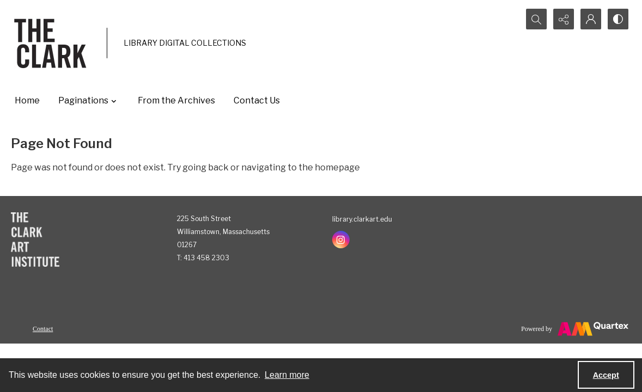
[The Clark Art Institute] (35, 239)
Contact (43, 329)
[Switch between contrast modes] (618, 19)
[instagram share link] (341, 239)
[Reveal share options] (563, 19)
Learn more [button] (287, 374)
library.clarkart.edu (362, 219)
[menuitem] (43, 328)
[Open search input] (536, 19)
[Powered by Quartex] (574, 329)
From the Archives (176, 100)
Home (27, 100)
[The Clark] (52, 43)
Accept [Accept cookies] (606, 375)
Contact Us (257, 100)
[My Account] (590, 19)
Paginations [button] (88, 100)
